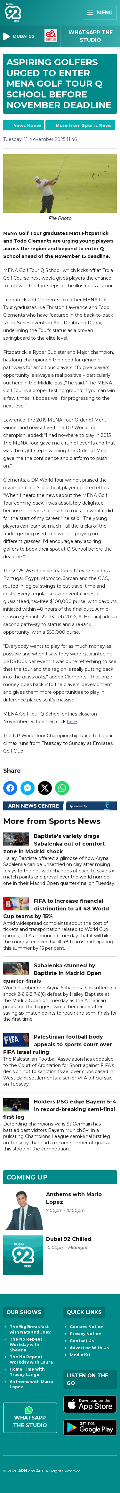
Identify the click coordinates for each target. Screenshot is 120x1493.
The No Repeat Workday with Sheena (26, 1344)
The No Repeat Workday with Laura (31, 1359)
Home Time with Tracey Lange (27, 1372)
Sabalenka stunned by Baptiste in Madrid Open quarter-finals (52, 973)
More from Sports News (84, 125)
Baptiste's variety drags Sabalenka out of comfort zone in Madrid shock (54, 844)
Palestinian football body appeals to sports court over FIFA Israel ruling (57, 1044)
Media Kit (80, 1354)
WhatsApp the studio (30, 1417)
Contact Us (82, 1340)
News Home (27, 125)
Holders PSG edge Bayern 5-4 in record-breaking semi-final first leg (59, 1109)
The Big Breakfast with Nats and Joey (30, 1329)
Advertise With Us (89, 1347)
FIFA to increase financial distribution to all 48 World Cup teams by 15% (56, 908)
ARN (22, 1470)
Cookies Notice (86, 1326)
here (72, 721)
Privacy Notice (85, 1333)
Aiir (40, 1470)
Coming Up (27, 1177)
